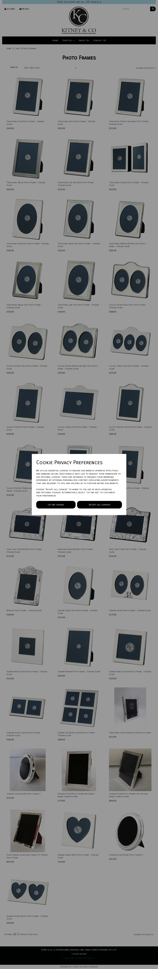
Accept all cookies (99, 504)
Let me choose (56, 504)
